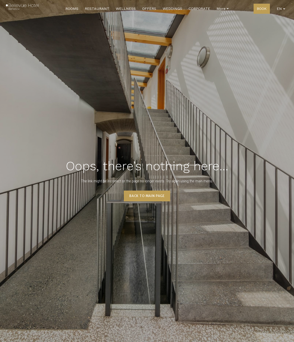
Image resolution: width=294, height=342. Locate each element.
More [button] (223, 8)
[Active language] (281, 9)
